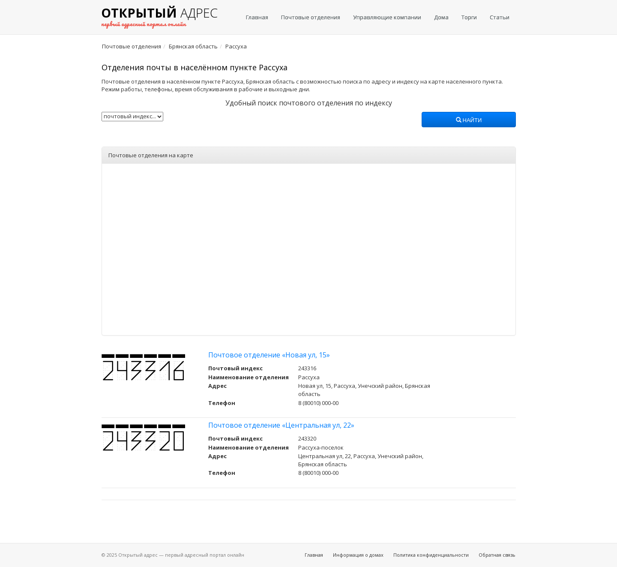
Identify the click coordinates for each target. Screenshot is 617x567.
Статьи (499, 17)
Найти (469, 120)
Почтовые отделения (310, 17)
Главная (257, 17)
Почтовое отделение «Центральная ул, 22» (281, 425)
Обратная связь (497, 555)
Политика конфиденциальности (431, 555)
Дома (441, 17)
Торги (469, 17)
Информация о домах (358, 555)
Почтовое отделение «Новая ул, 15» (269, 355)
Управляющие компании (387, 17)
